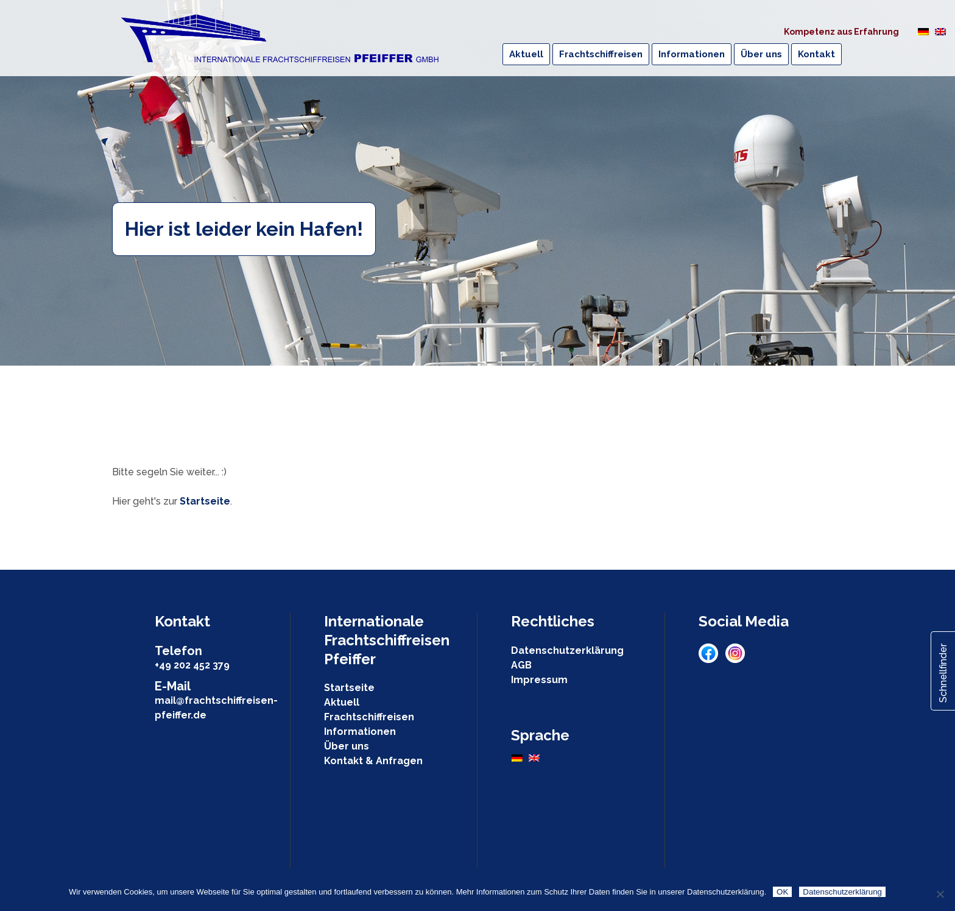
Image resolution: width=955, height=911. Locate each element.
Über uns (346, 746)
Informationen (360, 731)
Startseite (205, 501)
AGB (521, 665)
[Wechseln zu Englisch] (940, 31)
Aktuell (341, 702)
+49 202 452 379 (192, 665)
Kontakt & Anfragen (373, 761)
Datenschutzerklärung (567, 650)
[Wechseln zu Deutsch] (923, 31)
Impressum (539, 680)
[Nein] (940, 894)
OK (782, 891)
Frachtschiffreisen (369, 717)
